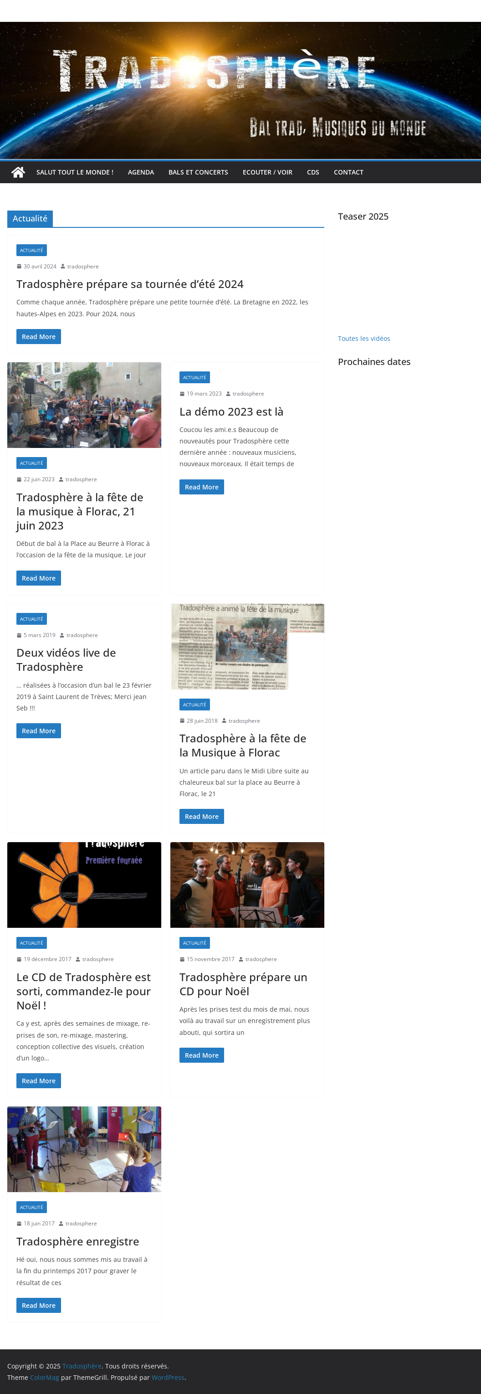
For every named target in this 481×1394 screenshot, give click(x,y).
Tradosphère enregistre (77, 1241)
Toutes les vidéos (364, 338)
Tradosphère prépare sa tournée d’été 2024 (130, 283)
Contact (348, 172)
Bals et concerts (198, 172)
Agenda (141, 172)
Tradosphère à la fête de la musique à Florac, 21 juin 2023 (79, 511)
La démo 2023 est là (231, 411)
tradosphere (83, 266)
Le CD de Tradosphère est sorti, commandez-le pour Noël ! (83, 991)
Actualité (31, 250)
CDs (313, 172)
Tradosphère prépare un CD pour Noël (243, 983)
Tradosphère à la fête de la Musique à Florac (243, 745)
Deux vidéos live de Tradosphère (66, 659)
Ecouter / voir (267, 172)
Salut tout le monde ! (74, 172)
